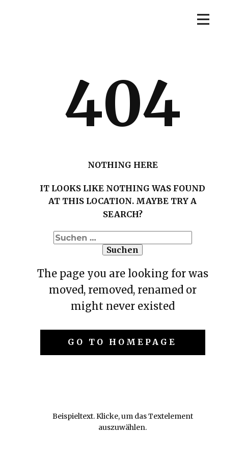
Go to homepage (122, 342)
